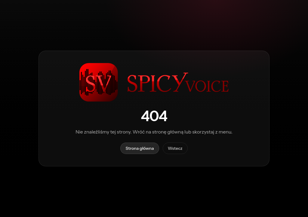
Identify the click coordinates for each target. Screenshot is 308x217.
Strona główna (139, 148)
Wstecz (175, 148)
